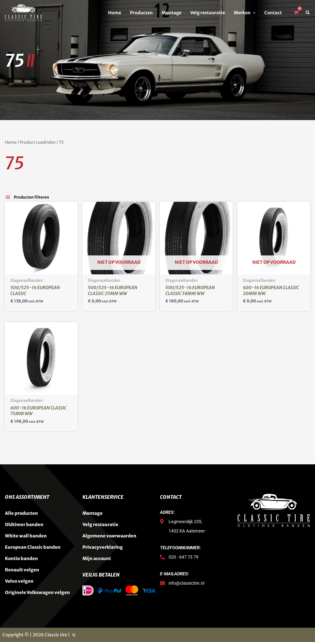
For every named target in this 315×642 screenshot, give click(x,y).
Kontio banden (21, 558)
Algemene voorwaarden (109, 536)
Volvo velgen (19, 581)
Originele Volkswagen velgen (37, 592)
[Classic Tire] (23, 12)
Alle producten (21, 513)
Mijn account (96, 558)
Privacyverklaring (102, 547)
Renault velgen (22, 570)
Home (114, 13)
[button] (253, 12)
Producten (141, 13)
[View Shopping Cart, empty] (295, 13)
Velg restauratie (207, 13)
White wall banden (26, 536)
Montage (171, 13)
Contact (273, 13)
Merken (245, 12)
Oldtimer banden (24, 524)
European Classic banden (33, 547)
